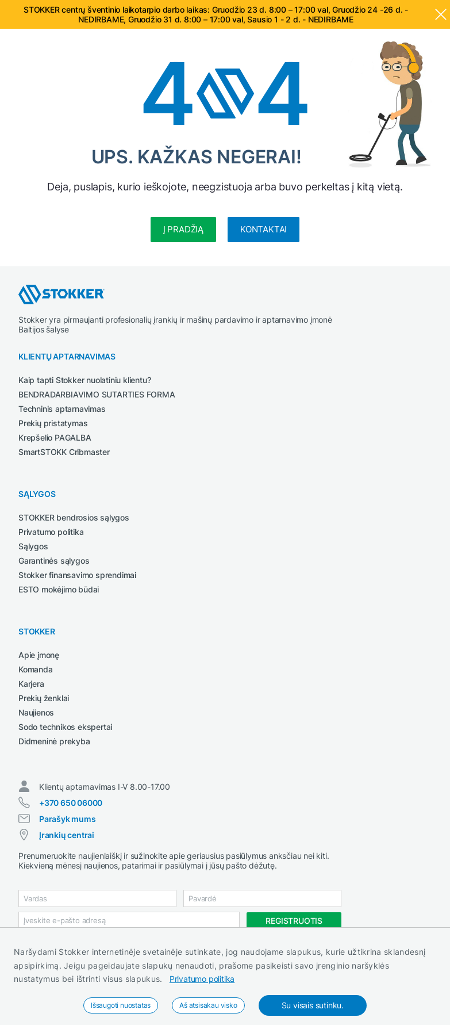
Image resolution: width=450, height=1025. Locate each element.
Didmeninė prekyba (54, 741)
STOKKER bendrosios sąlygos (73, 517)
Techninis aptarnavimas (62, 409)
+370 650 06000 (70, 803)
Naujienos (36, 712)
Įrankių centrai (66, 835)
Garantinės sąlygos (53, 560)
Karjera (31, 684)
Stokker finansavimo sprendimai (77, 575)
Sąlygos (33, 546)
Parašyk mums (67, 819)
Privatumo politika (202, 979)
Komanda (35, 669)
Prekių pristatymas (52, 423)
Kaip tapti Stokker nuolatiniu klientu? (84, 380)
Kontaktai (263, 229)
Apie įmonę (38, 655)
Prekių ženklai (43, 698)
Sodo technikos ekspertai (65, 727)
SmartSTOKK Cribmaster (64, 452)
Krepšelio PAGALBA (54, 437)
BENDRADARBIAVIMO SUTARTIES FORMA (96, 394)
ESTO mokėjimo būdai (58, 589)
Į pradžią (183, 229)
